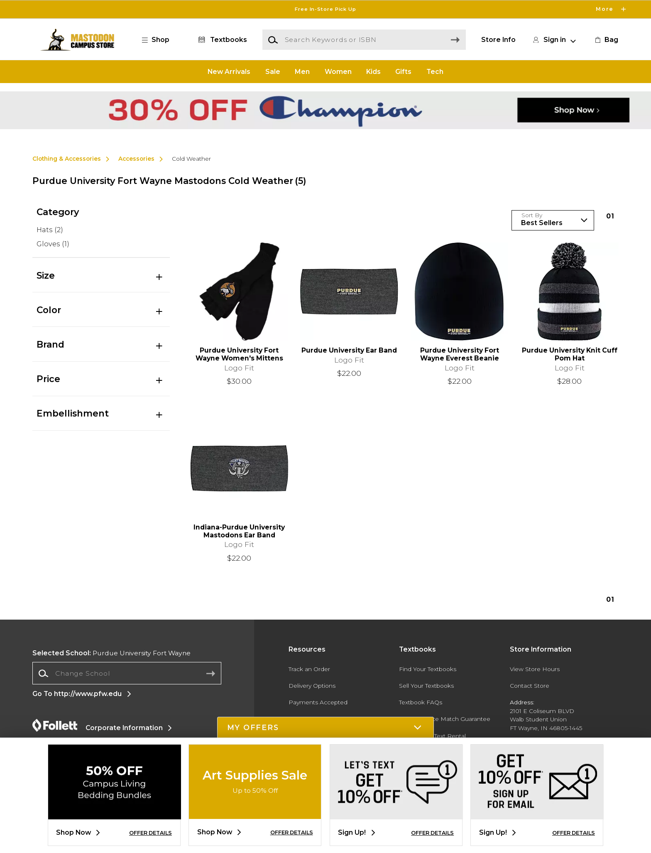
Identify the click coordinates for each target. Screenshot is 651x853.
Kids (373, 71)
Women (338, 71)
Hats (50, 230)
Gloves (53, 244)
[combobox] (126, 673)
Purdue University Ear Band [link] (349, 350)
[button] (160, 40)
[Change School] (126, 673)
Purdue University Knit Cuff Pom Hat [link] (569, 354)
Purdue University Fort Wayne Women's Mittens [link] (239, 354)
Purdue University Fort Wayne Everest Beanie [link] (459, 354)
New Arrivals (229, 71)
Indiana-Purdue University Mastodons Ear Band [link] (239, 531)
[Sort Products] (553, 220)
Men (302, 71)
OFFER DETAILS (150, 833)
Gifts (403, 71)
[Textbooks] (221, 40)
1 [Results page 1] (610, 216)
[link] (606, 40)
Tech (434, 71)
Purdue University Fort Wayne (111, 653)
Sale (272, 71)
